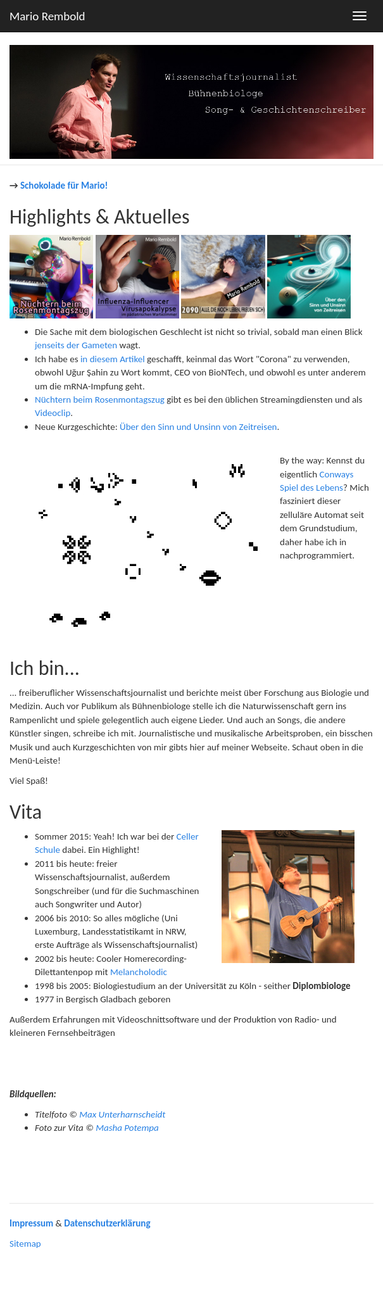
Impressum (31, 1223)
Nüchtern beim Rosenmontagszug (100, 399)
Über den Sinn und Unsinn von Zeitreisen (198, 426)
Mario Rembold (47, 16)
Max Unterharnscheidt (122, 1114)
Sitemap (25, 1243)
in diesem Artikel (112, 359)
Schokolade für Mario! (64, 185)
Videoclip (52, 413)
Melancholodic (138, 972)
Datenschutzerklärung (107, 1223)
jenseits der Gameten (76, 345)
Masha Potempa (127, 1127)
